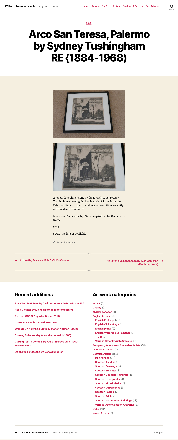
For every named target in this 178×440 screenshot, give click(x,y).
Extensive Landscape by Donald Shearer (40, 356)
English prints (103, 329)
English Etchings (105, 320)
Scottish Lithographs (108, 379)
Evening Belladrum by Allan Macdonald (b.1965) (44, 339)
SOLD (89, 23)
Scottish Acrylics (105, 362)
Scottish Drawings (106, 366)
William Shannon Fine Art (21, 6)
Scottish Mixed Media (108, 383)
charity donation (103, 312)
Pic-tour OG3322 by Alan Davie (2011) (38, 320)
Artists (116, 6)
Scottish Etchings (106, 371)
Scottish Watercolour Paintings (114, 400)
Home (86, 6)
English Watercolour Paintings (113, 333)
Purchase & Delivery (133, 6)
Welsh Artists (101, 413)
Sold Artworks (153, 6)
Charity (97, 308)
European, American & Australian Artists (118, 345)
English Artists (102, 316)
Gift (100, 337)
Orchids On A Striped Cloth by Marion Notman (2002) (47, 333)
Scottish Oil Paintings (108, 388)
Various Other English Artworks (115, 341)
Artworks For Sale (101, 6)
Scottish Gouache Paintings (112, 375)
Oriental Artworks (104, 350)
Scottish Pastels (105, 392)
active (96, 303)
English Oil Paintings (107, 324)
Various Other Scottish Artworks (115, 405)
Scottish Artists (102, 354)
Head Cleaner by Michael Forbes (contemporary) (45, 314)
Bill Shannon (102, 358)
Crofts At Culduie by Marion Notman (37, 326)
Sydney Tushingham (66, 242)
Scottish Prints (104, 396)
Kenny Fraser (71, 433)
